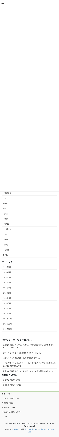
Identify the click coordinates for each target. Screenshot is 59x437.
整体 (6, 219)
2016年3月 (7, 277)
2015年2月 (7, 308)
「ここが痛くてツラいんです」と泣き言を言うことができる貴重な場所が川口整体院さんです (29, 364)
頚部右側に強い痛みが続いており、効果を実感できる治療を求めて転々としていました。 (28, 346)
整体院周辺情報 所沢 (12, 380)
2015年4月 (7, 298)
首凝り (7, 250)
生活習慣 (7, 229)
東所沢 (7, 224)
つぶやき (6, 198)
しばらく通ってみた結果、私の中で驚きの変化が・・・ (24, 358)
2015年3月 (7, 303)
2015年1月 (7, 313)
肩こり (7, 234)
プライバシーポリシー (10, 398)
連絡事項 (7, 193)
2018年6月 (7, 272)
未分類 (5, 255)
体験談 (5, 203)
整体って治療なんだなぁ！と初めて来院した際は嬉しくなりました (28, 371)
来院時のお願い (8, 403)
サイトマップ (7, 393)
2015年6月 (7, 287)
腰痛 (6, 239)
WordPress (17, 429)
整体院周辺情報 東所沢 (12, 385)
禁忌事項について (9, 407)
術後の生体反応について (11, 412)
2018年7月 (7, 267)
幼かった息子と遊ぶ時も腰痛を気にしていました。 (22, 352)
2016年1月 (7, 282)
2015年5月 (7, 293)
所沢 (6, 213)
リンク (4, 416)
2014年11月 (7, 324)
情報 (4, 208)
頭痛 (6, 244)
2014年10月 (7, 329)
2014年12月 (7, 318)
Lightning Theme (30, 429)
